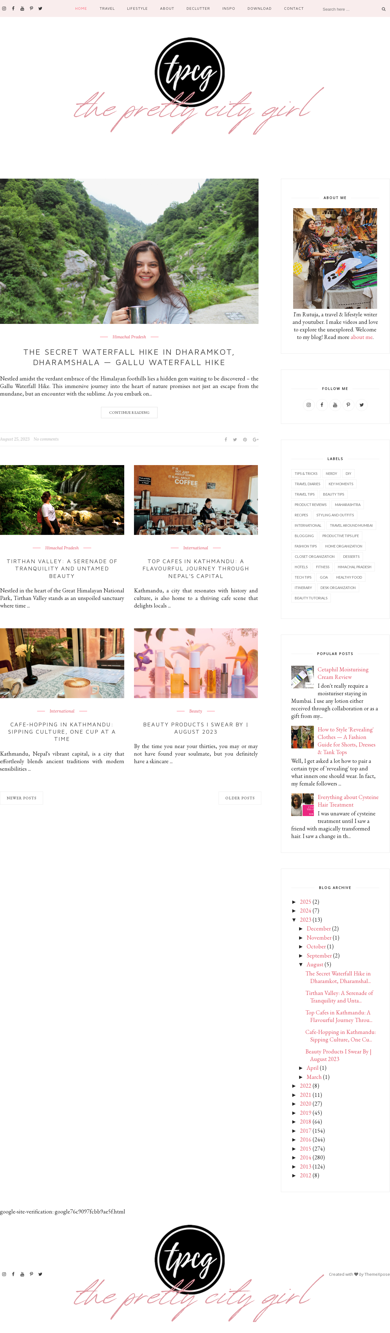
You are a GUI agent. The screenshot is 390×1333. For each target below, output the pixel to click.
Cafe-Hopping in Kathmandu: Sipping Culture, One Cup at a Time (62, 731)
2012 (305, 1175)
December (319, 928)
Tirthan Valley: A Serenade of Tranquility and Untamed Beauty (62, 568)
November (319, 937)
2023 (305, 919)
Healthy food (349, 577)
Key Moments (341, 484)
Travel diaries (307, 484)
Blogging (304, 536)
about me (362, 337)
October (316, 946)
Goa (324, 577)
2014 (305, 1157)
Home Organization (343, 546)
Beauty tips (333, 494)
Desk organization (338, 588)
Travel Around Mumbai (351, 525)
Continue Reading (129, 412)
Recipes (301, 515)
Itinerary (303, 588)
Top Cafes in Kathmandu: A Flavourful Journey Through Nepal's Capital (195, 568)
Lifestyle (137, 8)
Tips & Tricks (306, 473)
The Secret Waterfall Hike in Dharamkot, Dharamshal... (338, 977)
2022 (305, 1085)
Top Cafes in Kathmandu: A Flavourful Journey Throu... (338, 1016)
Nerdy (331, 473)
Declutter (198, 8)
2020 (305, 1103)
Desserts (351, 556)
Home (81, 8)
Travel (107, 8)
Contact (294, 8)
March (314, 1076)
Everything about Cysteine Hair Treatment (348, 800)
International (195, 548)
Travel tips (305, 494)
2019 (305, 1112)
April (313, 1067)
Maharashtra (347, 505)
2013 (305, 1166)
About (167, 8)
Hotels (301, 567)
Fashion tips (306, 546)
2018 (305, 1121)
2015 (305, 1148)
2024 (305, 910)
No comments (46, 439)
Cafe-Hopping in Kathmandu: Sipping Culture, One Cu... (340, 1035)
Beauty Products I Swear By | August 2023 (196, 728)
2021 (305, 1094)
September (319, 955)
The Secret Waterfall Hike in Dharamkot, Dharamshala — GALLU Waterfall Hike (129, 357)
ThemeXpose (377, 1274)
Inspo (228, 8)
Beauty (195, 711)
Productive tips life (340, 536)
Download (260, 8)
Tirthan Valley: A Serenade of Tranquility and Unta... (339, 996)
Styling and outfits (335, 515)
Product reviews (310, 505)
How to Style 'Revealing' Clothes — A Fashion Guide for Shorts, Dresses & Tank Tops (347, 741)
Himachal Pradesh (129, 337)
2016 (305, 1139)
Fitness (322, 567)
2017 (305, 1130)
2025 (305, 901)
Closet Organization (315, 556)
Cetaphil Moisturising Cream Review (343, 673)
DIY (348, 473)
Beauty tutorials (311, 598)
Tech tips (303, 577)
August (315, 964)
